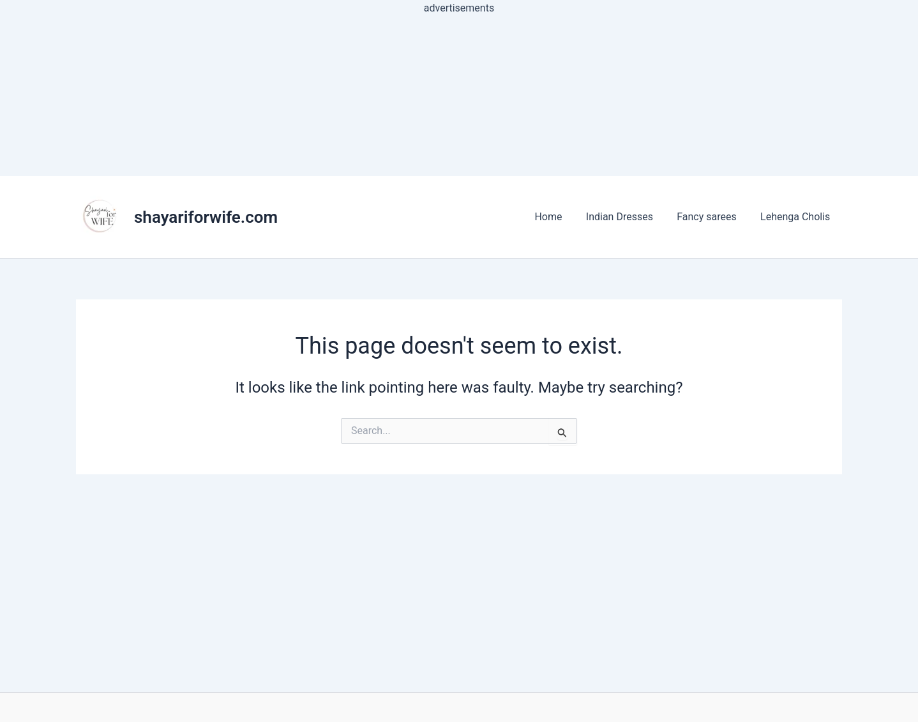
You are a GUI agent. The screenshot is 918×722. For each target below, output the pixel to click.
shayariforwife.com (206, 217)
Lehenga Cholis (797, 217)
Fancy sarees (712, 217)
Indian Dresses (627, 217)
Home (560, 217)
